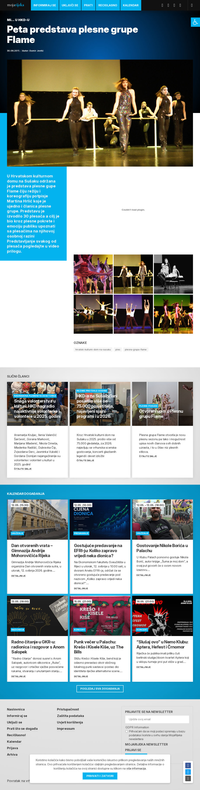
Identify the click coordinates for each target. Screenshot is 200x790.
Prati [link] (88, 5)
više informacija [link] (136, 768)
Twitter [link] (170, 5)
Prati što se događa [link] (22, 728)
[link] (195, 22)
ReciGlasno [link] (107, 5)
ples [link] (117, 349)
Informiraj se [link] (45, 5)
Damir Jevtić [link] (36, 50)
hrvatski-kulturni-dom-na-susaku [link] (93, 349)
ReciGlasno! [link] (16, 734)
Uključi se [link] (70, 5)
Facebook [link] (164, 5)
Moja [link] (15, 4)
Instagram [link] (181, 5)
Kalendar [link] (131, 5)
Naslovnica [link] (16, 709)
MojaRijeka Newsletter (146, 744)
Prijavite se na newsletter (149, 711)
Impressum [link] (66, 728)
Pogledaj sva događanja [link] (100, 688)
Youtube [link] (176, 5)
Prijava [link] (12, 747)
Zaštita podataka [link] (70, 715)
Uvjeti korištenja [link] (70, 722)
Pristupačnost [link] (68, 709)
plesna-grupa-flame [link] (136, 349)
